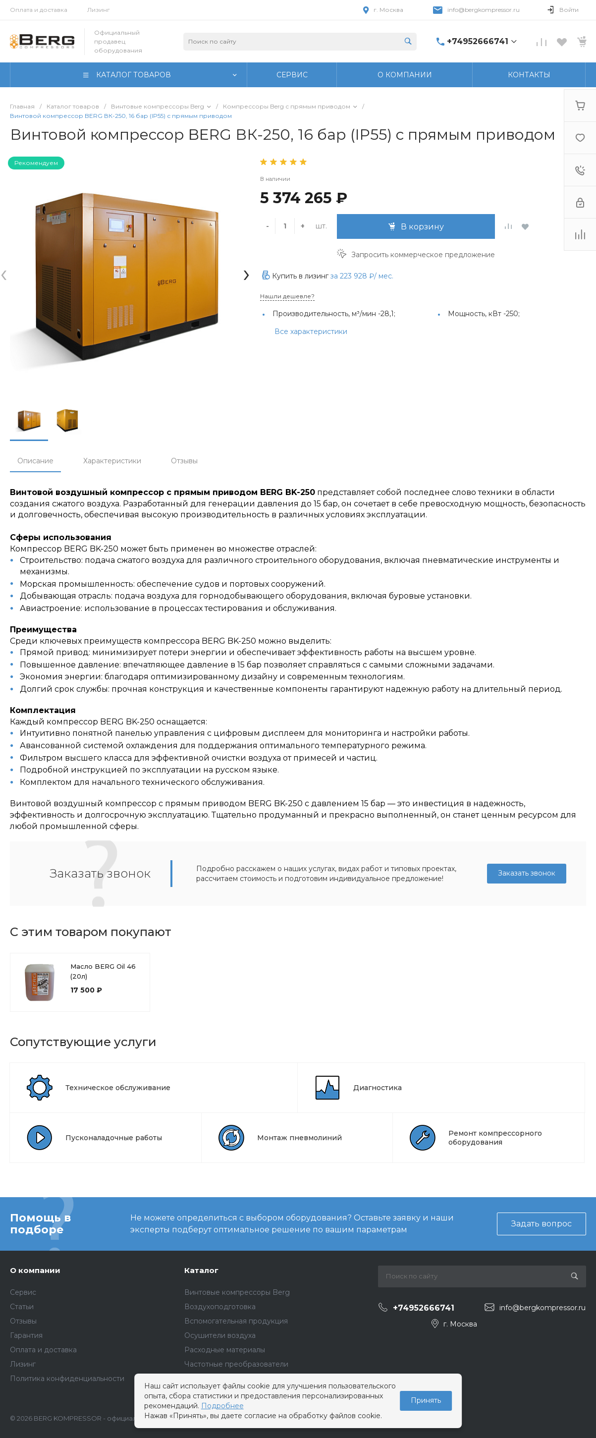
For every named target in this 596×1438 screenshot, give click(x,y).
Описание (35, 460)
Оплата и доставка (38, 9)
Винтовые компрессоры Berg (237, 1292)
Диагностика (377, 1087)
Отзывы (184, 460)
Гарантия (26, 1335)
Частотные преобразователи (236, 1364)
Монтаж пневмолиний (299, 1137)
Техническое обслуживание (117, 1087)
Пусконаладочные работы (113, 1137)
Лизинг (98, 9)
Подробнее (222, 1405)
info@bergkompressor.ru (483, 9)
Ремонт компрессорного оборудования (495, 1138)
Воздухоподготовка (220, 1306)
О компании (35, 1270)
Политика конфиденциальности (67, 1378)
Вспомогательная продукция (236, 1321)
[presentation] (3, 273)
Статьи (22, 1306)
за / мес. (361, 276)
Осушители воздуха (220, 1335)
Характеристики (112, 460)
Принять (426, 1400)
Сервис (23, 1292)
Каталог (201, 1270)
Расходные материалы (224, 1349)
